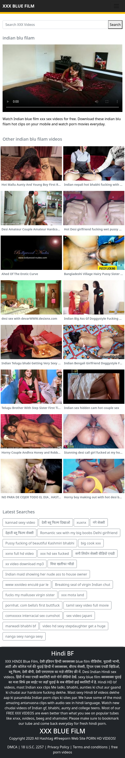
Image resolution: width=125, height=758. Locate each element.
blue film (83, 661)
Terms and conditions (90, 747)
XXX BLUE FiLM (18, 6)
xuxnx (81, 522)
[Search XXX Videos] (55, 24)
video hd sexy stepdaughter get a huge (73, 626)
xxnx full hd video (19, 553)
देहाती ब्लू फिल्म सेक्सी (19, 532)
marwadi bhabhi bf (20, 626)
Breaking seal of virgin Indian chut (82, 584)
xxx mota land (72, 595)
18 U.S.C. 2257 (32, 747)
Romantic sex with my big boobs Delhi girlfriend (78, 532)
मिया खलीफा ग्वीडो (62, 563)
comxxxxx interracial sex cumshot (32, 615)
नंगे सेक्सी (99, 522)
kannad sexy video (20, 522)
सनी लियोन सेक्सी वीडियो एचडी (95, 553)
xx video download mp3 (24, 563)
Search (115, 24)
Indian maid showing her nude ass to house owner (46, 574)
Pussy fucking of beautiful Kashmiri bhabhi (39, 543)
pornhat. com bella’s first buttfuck (32, 605)
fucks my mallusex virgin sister (30, 595)
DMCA (12, 747)
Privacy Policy (58, 747)
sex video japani (79, 615)
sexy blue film (89, 677)
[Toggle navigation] (116, 6)
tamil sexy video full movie (87, 605)
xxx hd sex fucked (54, 553)
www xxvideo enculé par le (26, 584)
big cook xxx (91, 543)
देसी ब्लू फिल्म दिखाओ (56, 522)
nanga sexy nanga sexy (24, 636)
